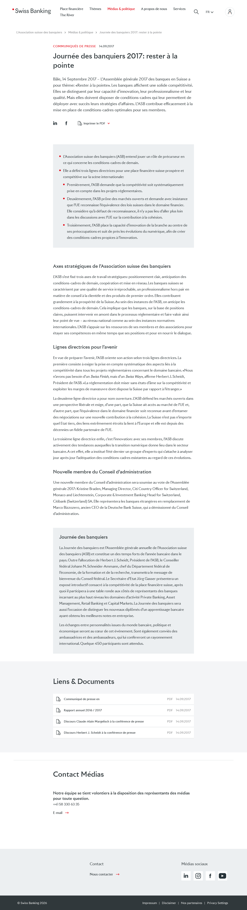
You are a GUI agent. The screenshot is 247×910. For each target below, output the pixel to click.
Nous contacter (101, 874)
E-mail (57, 813)
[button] (55, 123)
